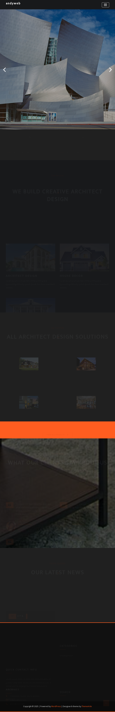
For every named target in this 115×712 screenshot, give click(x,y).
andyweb (13, 3)
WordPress (56, 706)
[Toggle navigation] (105, 4)
